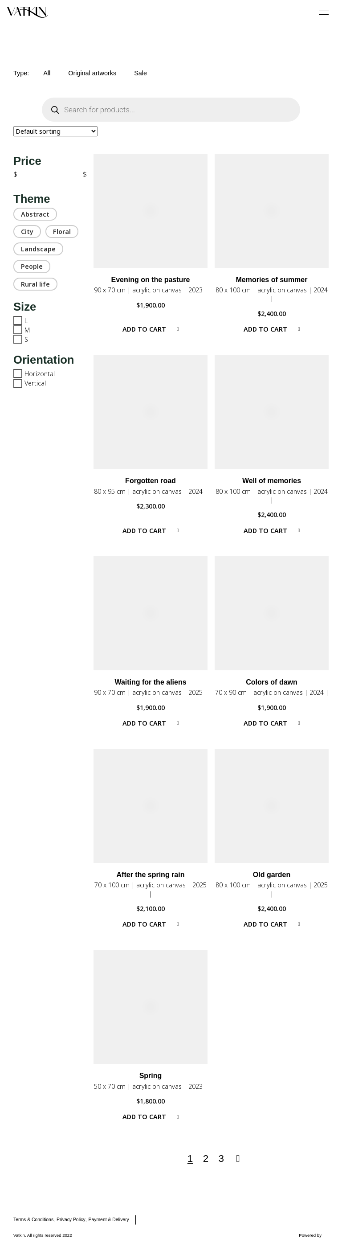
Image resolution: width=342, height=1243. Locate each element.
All (46, 73)
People (32, 266)
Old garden (271, 874)
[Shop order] (55, 131)
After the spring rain (151, 874)
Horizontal (39, 373)
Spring (150, 1075)
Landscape (38, 249)
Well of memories (271, 480)
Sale (140, 73)
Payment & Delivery (109, 1219)
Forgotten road (150, 480)
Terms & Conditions (33, 1219)
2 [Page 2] (205, 1158)
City (27, 231)
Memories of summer (272, 279)
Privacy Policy (71, 1219)
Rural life (35, 284)
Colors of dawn (271, 682)
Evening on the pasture (150, 279)
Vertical (35, 383)
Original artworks (92, 73)
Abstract (35, 214)
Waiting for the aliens (150, 682)
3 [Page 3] (221, 1158)
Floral (62, 231)
